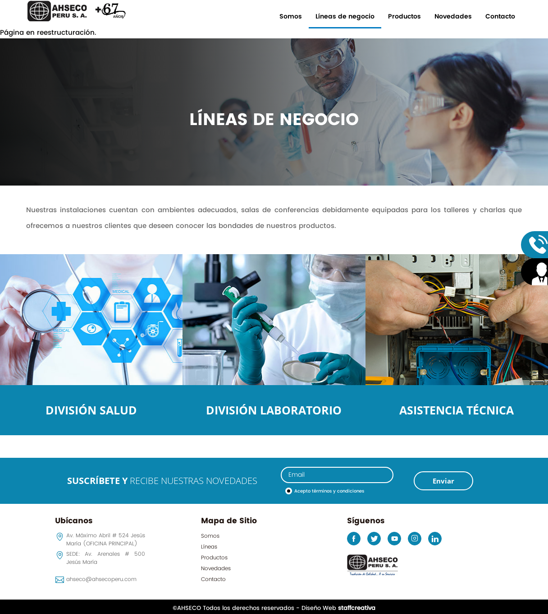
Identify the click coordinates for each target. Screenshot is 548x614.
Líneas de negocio (344, 16)
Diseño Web (338, 608)
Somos (290, 16)
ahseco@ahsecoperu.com (101, 579)
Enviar (443, 480)
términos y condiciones (338, 491)
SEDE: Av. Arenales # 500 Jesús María (105, 558)
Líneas (209, 547)
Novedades (453, 16)
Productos (404, 16)
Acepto (329, 491)
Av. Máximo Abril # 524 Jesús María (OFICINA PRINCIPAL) (105, 539)
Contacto (500, 16)
